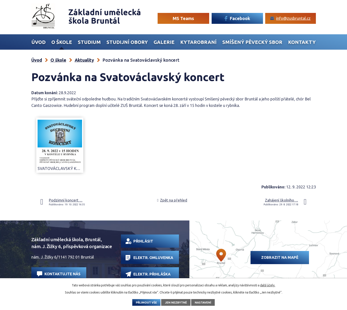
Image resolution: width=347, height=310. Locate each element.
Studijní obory (127, 42)
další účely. (267, 285)
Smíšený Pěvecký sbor (252, 42)
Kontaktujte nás (58, 273)
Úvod (38, 42)
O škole (61, 42)
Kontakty (302, 42)
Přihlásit (139, 241)
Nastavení (203, 302)
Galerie (164, 42)
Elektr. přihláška (148, 274)
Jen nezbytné (176, 302)
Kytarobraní (198, 42)
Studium (89, 42)
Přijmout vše (146, 302)
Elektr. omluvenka (149, 257)
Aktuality (84, 60)
